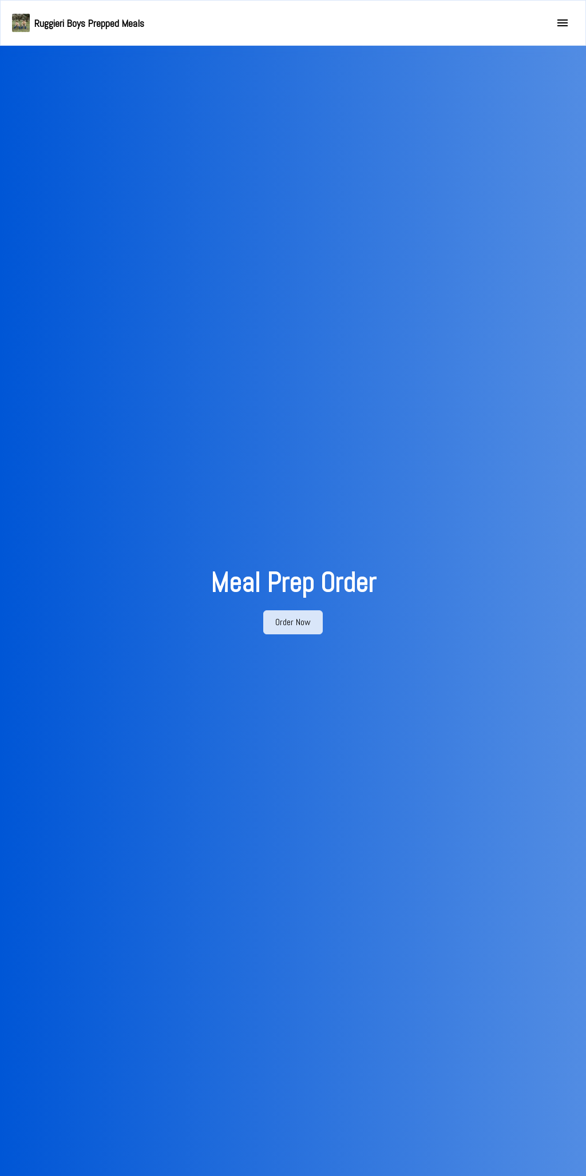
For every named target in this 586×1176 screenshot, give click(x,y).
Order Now (293, 622)
